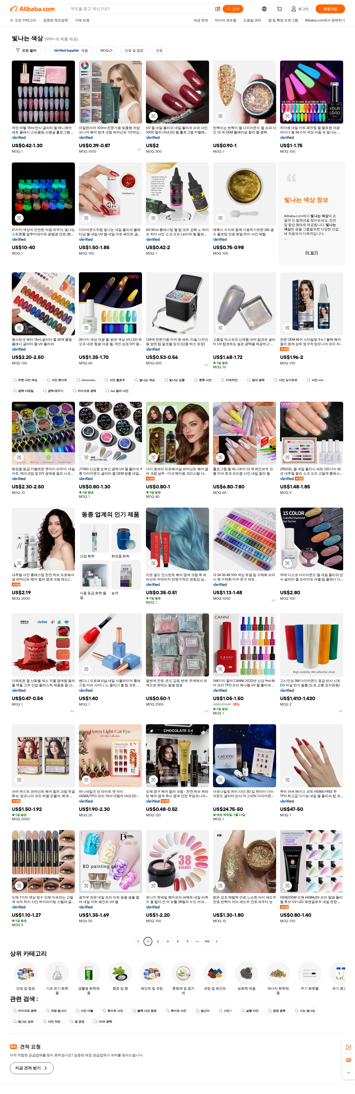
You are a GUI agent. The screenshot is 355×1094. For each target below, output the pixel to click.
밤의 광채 (256, 380)
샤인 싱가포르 (285, 380)
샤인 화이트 (57, 380)
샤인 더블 (84, 1011)
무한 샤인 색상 (25, 380)
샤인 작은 (51, 1022)
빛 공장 (77, 1022)
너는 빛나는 (305, 1011)
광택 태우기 (53, 391)
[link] (348, 1047)
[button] (218, 9)
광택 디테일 (23, 391)
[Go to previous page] (138, 941)
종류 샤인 (203, 380)
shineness (85, 380)
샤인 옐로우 (115, 380)
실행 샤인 (250, 1011)
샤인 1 (225, 1011)
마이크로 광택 (84, 391)
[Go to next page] (217, 941)
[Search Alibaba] (141, 9)
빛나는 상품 (174, 380)
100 (207, 941)
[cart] (280, 10)
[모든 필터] (26, 50)
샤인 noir (315, 380)
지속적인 (229, 380)
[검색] (233, 9)
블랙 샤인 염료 (144, 1011)
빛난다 (203, 1011)
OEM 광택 (103, 1022)
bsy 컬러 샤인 (117, 391)
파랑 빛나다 (56, 1011)
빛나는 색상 (144, 380)
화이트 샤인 (113, 1011)
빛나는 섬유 (23, 1022)
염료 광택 (276, 1011)
